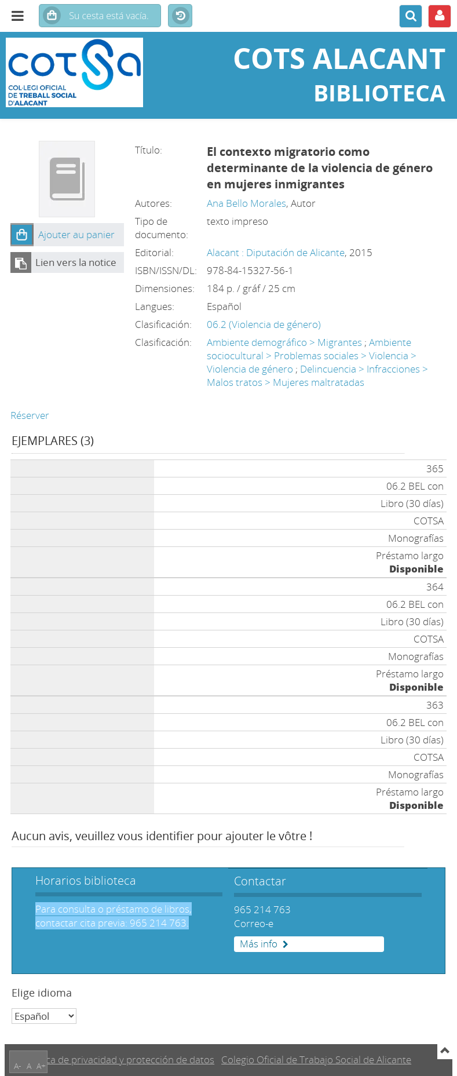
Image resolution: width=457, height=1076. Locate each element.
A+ (41, 1065)
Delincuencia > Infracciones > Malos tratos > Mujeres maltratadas (317, 375)
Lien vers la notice (75, 262)
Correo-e (253, 923)
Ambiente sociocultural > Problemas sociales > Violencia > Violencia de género (311, 355)
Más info (258, 944)
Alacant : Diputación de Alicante (276, 252)
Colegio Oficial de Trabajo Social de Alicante (316, 1059)
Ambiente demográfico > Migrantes (284, 342)
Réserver (29, 415)
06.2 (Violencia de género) (264, 324)
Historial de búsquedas (180, 16)
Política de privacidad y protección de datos (119, 1059)
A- (17, 1065)
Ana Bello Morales (246, 203)
